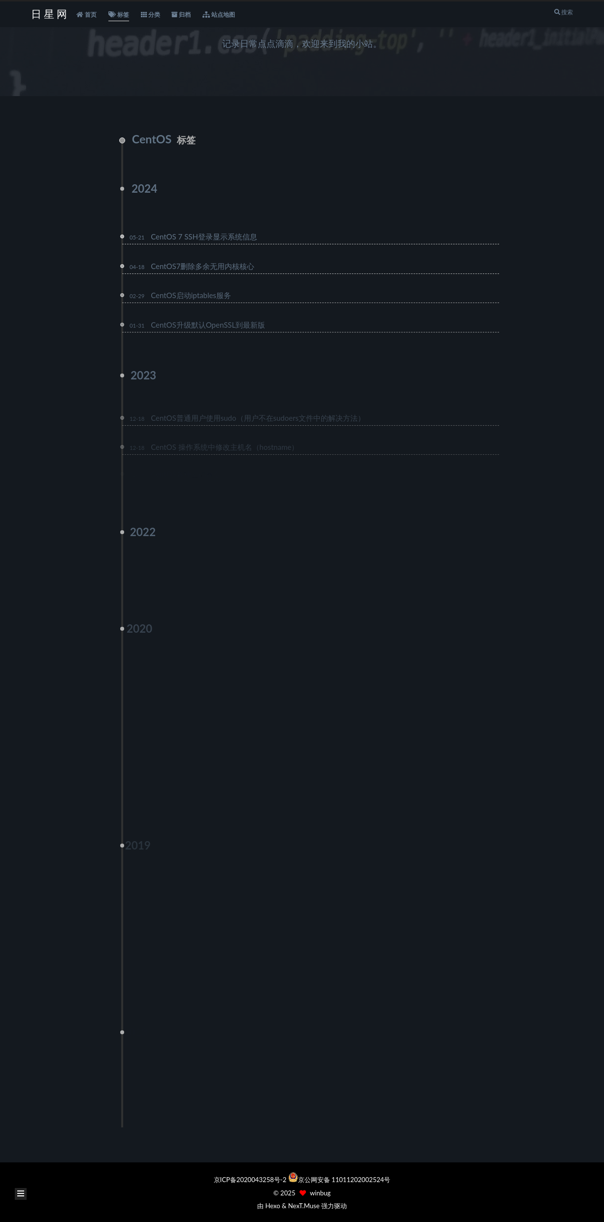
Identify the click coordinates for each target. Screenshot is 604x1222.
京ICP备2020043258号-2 (251, 1180)
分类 (150, 15)
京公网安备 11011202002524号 (344, 1180)
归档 (181, 15)
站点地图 (218, 15)
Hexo (272, 1206)
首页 (86, 15)
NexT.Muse (304, 1206)
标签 (118, 15)
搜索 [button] (563, 12)
